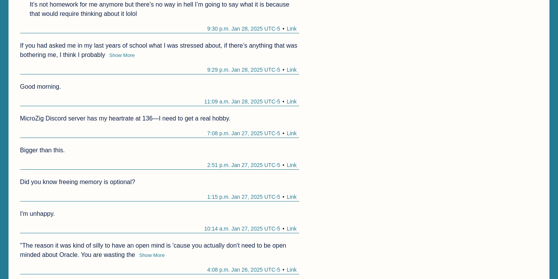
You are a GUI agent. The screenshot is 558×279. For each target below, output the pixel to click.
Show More (122, 55)
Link (292, 29)
